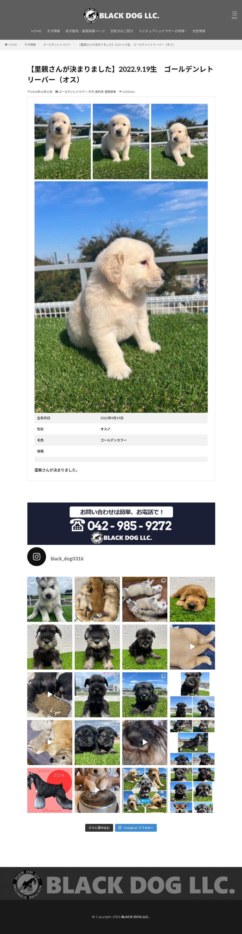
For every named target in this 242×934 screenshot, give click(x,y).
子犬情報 (53, 31)
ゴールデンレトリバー (57, 44)
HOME (36, 31)
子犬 (91, 91)
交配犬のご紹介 (121, 31)
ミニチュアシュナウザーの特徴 (161, 31)
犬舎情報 (198, 31)
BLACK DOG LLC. (135, 917)
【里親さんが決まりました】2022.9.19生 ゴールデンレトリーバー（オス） (126, 44)
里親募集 (110, 91)
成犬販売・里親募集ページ (85, 31)
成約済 (99, 91)
